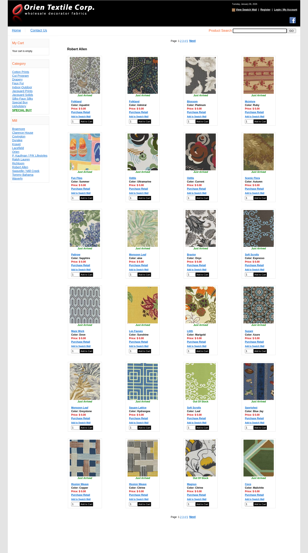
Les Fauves (136, 331)
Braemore (18, 129)
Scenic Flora (252, 178)
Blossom (192, 101)
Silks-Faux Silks (22, 98)
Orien (15, 151)
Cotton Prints (20, 72)
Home (16, 30)
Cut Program (20, 75)
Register (265, 9)
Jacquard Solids (22, 95)
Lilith (190, 331)
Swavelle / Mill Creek (25, 171)
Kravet (16, 144)
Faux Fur (18, 83)
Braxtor (191, 254)
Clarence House (22, 132)
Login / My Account (285, 9)
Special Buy (20, 102)
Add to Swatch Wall (81, 116)
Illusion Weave (80, 484)
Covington (18, 136)
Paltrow (75, 254)
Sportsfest (251, 407)
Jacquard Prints (22, 91)
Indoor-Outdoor (22, 87)
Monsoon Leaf (137, 254)
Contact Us (38, 30)
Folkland (76, 101)
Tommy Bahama (22, 174)
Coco (248, 484)
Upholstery (19, 106)
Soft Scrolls (252, 254)
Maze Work (77, 331)
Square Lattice (137, 407)
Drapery (17, 79)
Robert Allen (20, 167)
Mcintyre (250, 101)
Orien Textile (53, 13)
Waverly (17, 178)
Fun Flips (76, 178)
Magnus (191, 484)
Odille (132, 178)
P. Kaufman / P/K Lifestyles (29, 155)
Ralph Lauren (21, 159)
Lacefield (18, 148)
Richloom (18, 163)
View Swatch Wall (246, 9)
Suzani (249, 331)
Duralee (17, 140)
